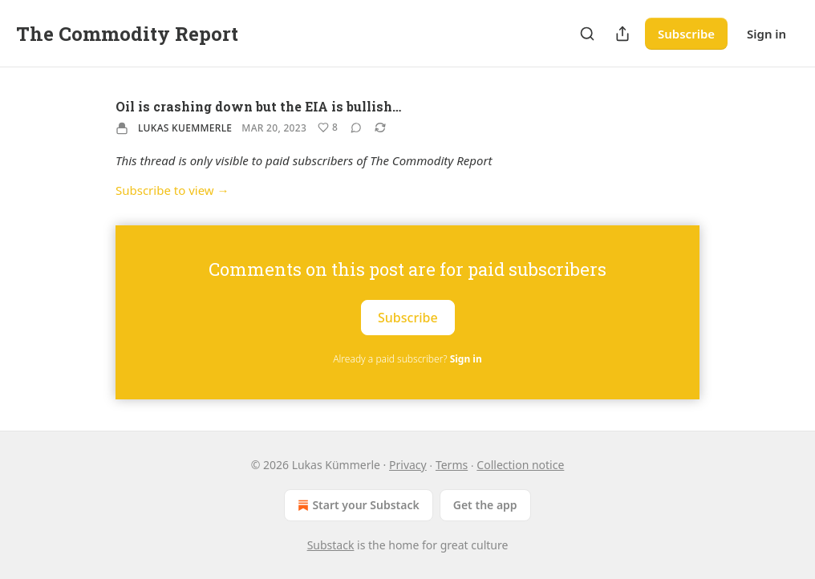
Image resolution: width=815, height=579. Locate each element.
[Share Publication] (622, 34)
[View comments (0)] (356, 127)
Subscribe (686, 34)
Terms (452, 464)
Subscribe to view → (172, 190)
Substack (331, 545)
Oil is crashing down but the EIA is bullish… (258, 106)
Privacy (408, 464)
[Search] (587, 34)
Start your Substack (356, 505)
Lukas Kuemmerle (185, 128)
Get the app (485, 504)
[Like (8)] (328, 127)
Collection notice (520, 464)
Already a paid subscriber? (407, 359)
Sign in (766, 34)
